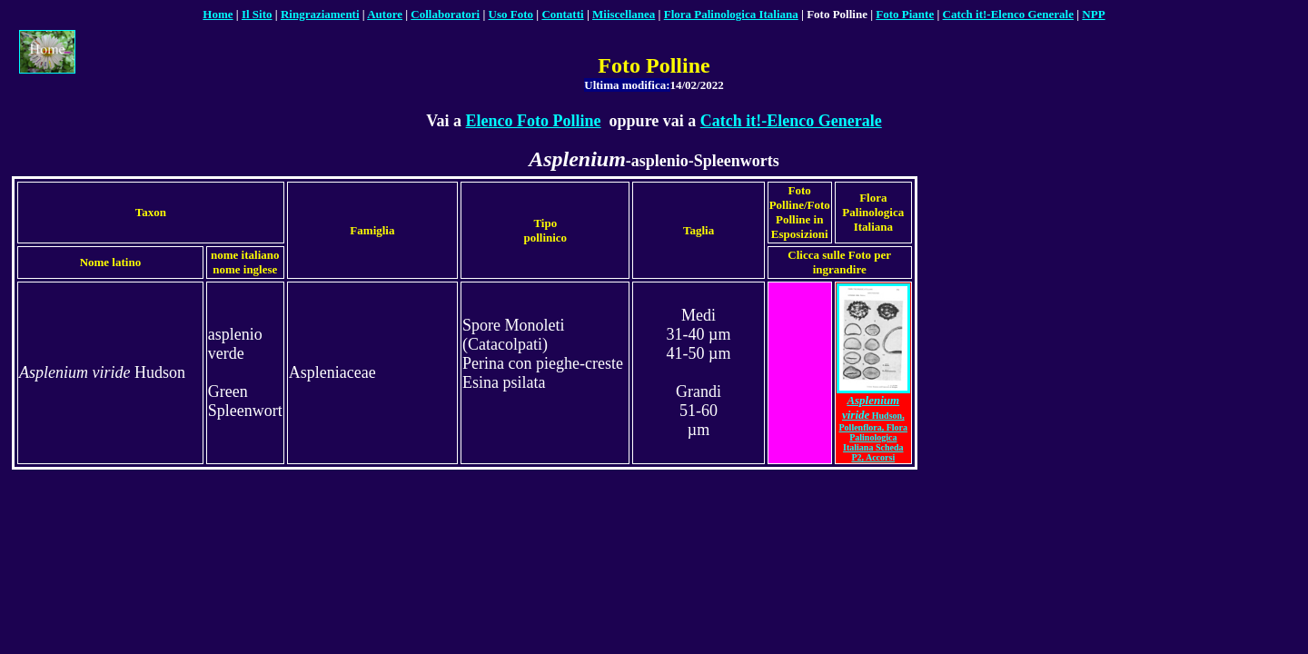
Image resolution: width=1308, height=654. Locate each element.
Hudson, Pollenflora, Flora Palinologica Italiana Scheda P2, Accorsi (873, 429)
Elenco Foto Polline (533, 121)
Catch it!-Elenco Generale (791, 121)
